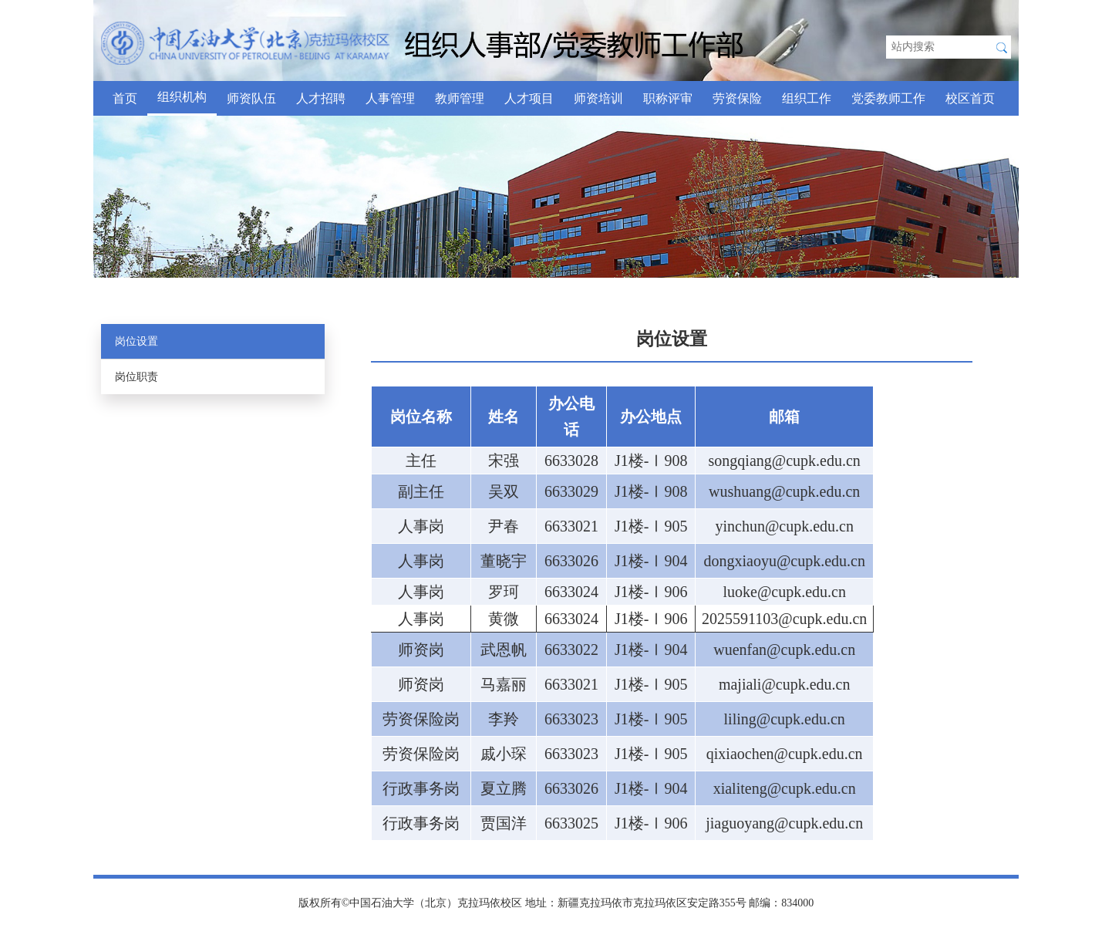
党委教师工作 (888, 98)
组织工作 (806, 98)
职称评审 (667, 98)
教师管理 (459, 98)
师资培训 (598, 98)
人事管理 (390, 98)
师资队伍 (251, 98)
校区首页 (970, 98)
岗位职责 (136, 377)
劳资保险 (737, 98)
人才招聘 (320, 98)
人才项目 (529, 98)
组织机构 (182, 96)
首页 (125, 98)
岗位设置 (136, 341)
